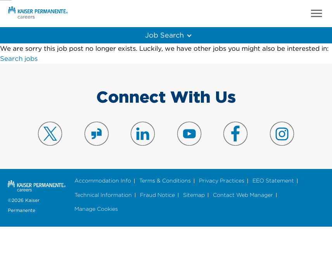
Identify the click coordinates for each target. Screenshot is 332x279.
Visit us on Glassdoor (96, 133)
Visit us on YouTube (189, 133)
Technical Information (103, 195)
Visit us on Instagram (282, 133)
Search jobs (19, 58)
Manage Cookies (96, 209)
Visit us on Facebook (235, 133)
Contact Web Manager (243, 195)
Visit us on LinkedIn (142, 133)
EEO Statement (273, 181)
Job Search (164, 35)
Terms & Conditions (165, 181)
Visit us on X (50, 133)
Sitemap (194, 195)
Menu (316, 13)
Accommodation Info (102, 181)
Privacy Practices (221, 181)
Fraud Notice (157, 195)
